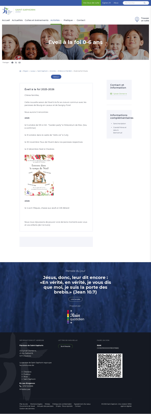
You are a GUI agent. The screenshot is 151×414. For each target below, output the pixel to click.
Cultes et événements (36, 20)
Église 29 (106, 3)
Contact (81, 20)
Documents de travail (27, 406)
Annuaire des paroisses (45, 406)
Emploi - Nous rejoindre (64, 406)
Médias (47, 404)
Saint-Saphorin (28, 9)
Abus (116, 3)
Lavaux (19, 12)
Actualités (17, 20)
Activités (55, 20)
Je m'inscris (65, 347)
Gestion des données (27, 409)
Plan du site (23, 404)
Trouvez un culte (141, 19)
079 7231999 (28, 386)
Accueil (6, 20)
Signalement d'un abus (82, 404)
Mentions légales (36, 404)
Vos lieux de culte (91, 3)
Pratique (68, 20)
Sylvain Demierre (120, 94)
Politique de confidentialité (62, 404)
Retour (56, 77)
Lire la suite (75, 299)
